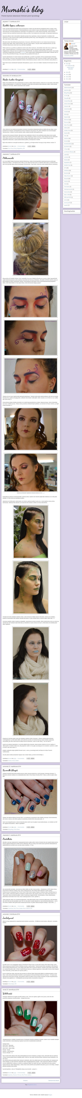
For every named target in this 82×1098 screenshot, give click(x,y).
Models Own (67, 165)
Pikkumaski (8, 158)
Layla (65, 154)
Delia (65, 114)
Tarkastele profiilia (68, 55)
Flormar (19, 1075)
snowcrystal (67, 202)
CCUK (65, 95)
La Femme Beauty (68, 151)
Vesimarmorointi (68, 189)
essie (65, 200)
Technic (66, 181)
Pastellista (7, 838)
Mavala (66, 159)
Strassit (66, 178)
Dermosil (66, 119)
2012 (67, 76)
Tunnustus (66, 186)
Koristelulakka (67, 143)
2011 (67, 79)
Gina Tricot (10, 148)
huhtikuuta (70, 65)
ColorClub (10, 908)
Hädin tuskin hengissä (13, 79)
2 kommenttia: (21, 906)
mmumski (23, 52)
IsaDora (28, 908)
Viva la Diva (67, 192)
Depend (66, 117)
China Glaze (17, 829)
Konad (65, 141)
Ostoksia (66, 170)
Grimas (10, 760)
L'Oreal (66, 149)
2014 (67, 72)
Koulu (15, 148)
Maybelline (19, 148)
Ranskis (66, 173)
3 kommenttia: (21, 827)
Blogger (50, 1094)
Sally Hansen (67, 176)
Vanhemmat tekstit (53, 1080)
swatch (66, 205)
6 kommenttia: (21, 758)
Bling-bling (10, 829)
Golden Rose (22, 908)
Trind (65, 184)
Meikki (17, 760)
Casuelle (66, 98)
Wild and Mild (67, 197)
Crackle (66, 111)
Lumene (66, 157)
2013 (67, 74)
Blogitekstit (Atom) (32, 1084)
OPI (24, 148)
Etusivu (25, 1080)
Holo (65, 135)
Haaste (66, 133)
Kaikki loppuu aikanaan (14, 25)
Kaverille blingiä (10, 770)
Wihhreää (7, 993)
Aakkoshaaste (67, 87)
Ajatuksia (10, 1075)
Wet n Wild (67, 194)
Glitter (65, 127)
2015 (67, 63)
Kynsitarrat (67, 146)
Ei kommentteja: (22, 69)
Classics (15, 1075)
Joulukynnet (8, 917)
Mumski (73, 43)
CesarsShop (67, 101)
